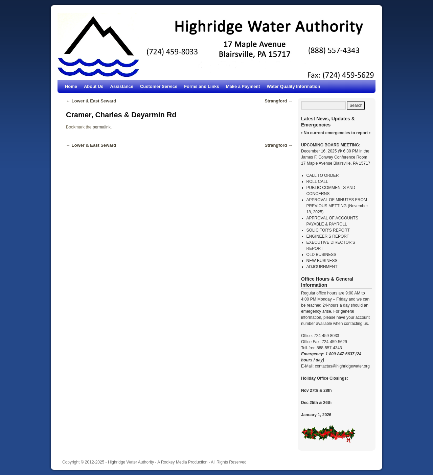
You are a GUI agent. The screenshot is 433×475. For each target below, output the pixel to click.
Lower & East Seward (91, 100)
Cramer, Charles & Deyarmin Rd (121, 115)
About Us (94, 86)
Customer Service (158, 86)
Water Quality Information (293, 86)
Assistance (121, 86)
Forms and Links (201, 86)
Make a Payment (243, 86)
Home (71, 86)
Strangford (279, 100)
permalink (102, 127)
